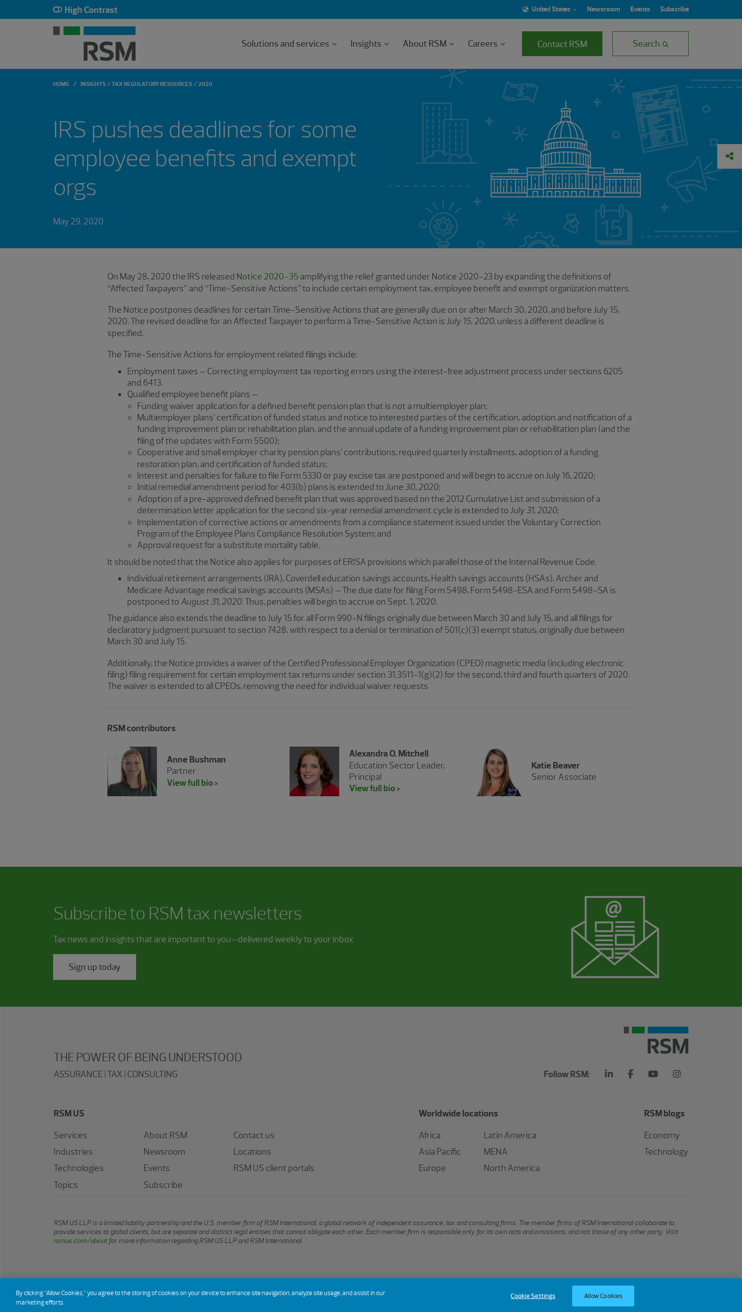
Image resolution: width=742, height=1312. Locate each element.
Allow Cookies (603, 1301)
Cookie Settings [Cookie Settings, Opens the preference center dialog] (533, 1301)
